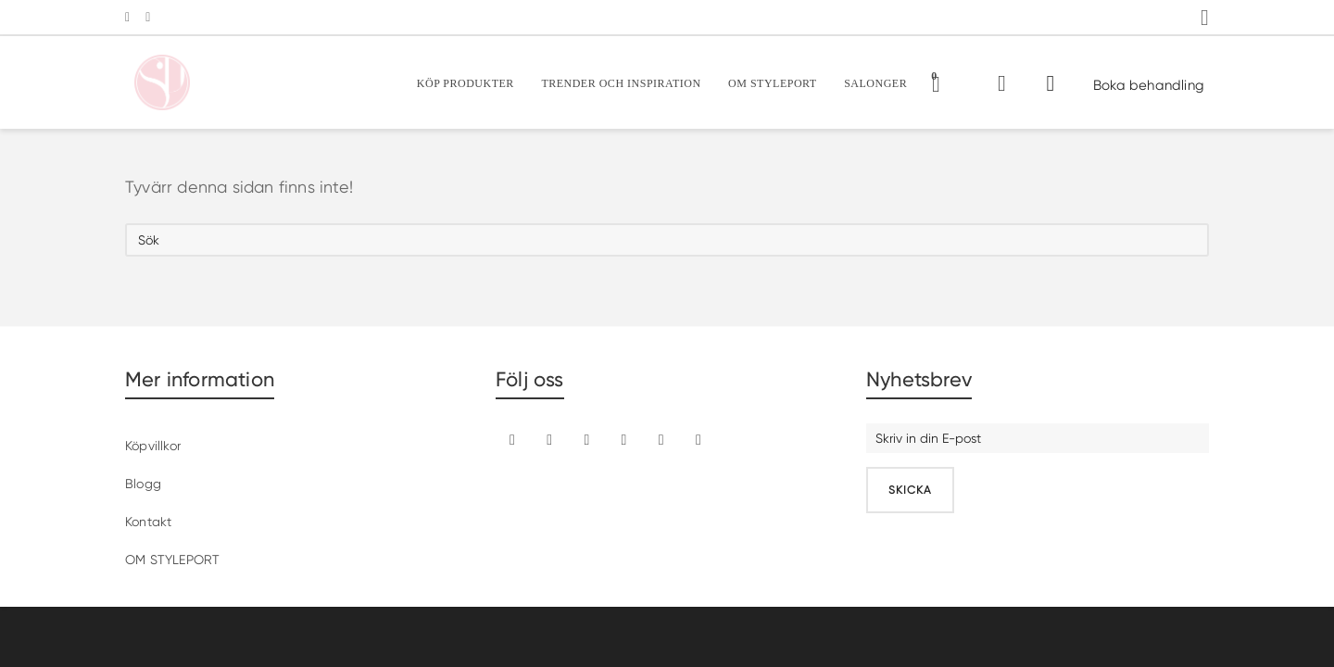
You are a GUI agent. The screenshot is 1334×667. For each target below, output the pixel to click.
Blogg (143, 483)
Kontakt (148, 521)
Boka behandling (1148, 85)
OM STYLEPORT (172, 559)
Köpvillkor (153, 445)
